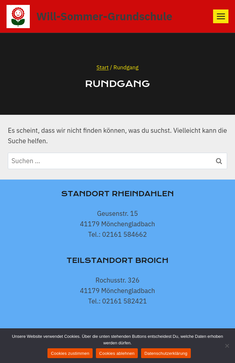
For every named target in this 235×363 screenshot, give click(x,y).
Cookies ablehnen (117, 353)
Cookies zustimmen (70, 353)
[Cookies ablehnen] (227, 345)
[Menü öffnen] (220, 16)
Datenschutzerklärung (165, 353)
